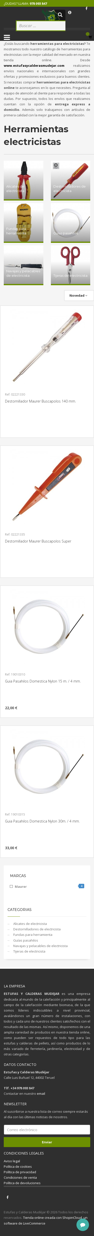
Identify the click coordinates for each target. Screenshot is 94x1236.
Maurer (49, 886)
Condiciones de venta (20, 1177)
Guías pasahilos (25, 940)
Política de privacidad (20, 1172)
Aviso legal (12, 1161)
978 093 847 (38, 3)
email (41, 1093)
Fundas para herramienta (32, 934)
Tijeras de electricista (29, 951)
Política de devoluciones (22, 1183)
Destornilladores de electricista (37, 929)
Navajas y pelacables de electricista (40, 946)
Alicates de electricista (30, 923)
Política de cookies (18, 1166)
